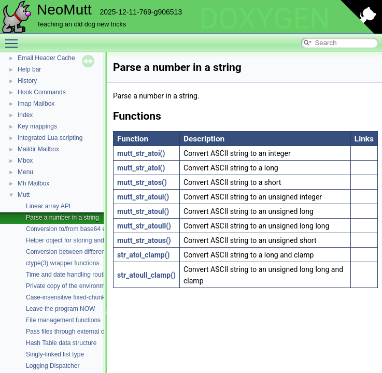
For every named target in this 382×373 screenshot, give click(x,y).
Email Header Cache (46, 58)
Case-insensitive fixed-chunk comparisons (84, 297)
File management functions (63, 320)
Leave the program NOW (60, 308)
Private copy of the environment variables (83, 286)
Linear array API (48, 206)
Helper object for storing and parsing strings (86, 240)
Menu (25, 172)
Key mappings (37, 126)
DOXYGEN (264, 18)
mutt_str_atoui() (143, 197)
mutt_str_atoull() (144, 226)
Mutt (24, 194)
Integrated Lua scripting (50, 137)
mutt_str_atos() (142, 182)
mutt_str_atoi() (141, 153)
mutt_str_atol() (141, 168)
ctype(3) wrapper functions (62, 263)
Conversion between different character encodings (95, 251)
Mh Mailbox (33, 183)
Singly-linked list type (55, 354)
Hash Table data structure (61, 343)
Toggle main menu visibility (14, 39)
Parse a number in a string (62, 217)
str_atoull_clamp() (146, 275)
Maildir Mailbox (38, 149)
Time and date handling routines (70, 274)
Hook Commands (42, 92)
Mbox (25, 160)
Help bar (29, 69)
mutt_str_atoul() (143, 211)
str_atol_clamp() (143, 255)
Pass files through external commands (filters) (89, 331)
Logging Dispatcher (52, 365)
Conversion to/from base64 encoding (77, 229)
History (27, 80)
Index (25, 115)
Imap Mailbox (36, 103)
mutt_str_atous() (144, 240)
